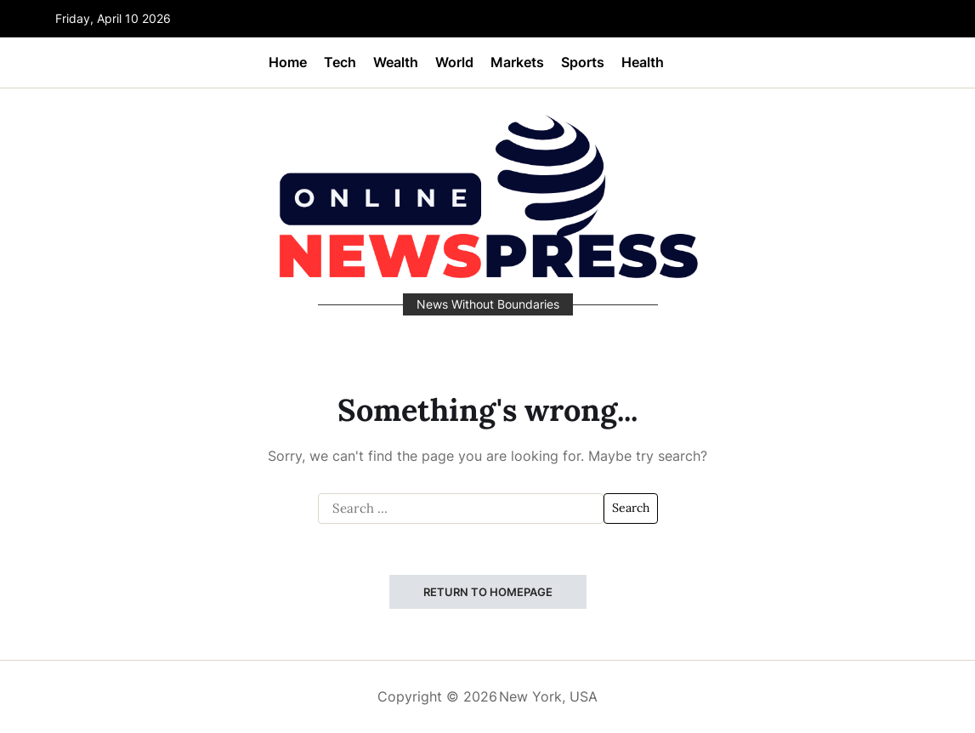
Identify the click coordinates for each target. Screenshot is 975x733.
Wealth (395, 62)
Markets (517, 62)
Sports (582, 62)
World (454, 62)
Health (642, 62)
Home (288, 62)
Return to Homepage (488, 592)
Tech (340, 62)
